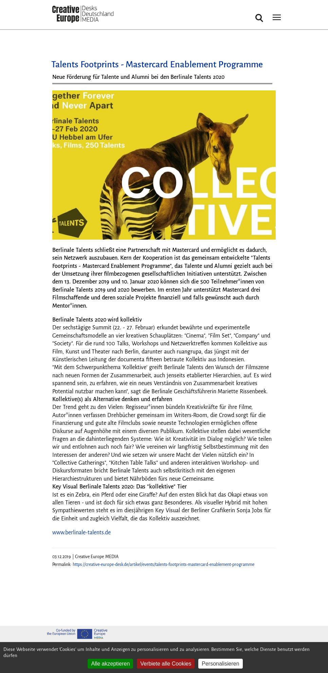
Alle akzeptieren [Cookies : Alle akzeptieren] (110, 664)
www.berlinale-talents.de (81, 533)
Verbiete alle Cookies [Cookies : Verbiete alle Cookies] (165, 664)
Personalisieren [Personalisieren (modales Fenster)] (220, 664)
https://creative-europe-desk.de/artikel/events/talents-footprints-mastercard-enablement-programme (163, 564)
